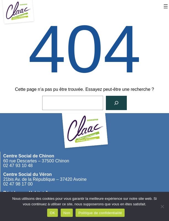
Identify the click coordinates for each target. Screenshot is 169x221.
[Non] (162, 206)
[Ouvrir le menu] (165, 6)
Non (66, 213)
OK (52, 213)
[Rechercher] (116, 103)
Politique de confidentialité (100, 213)
